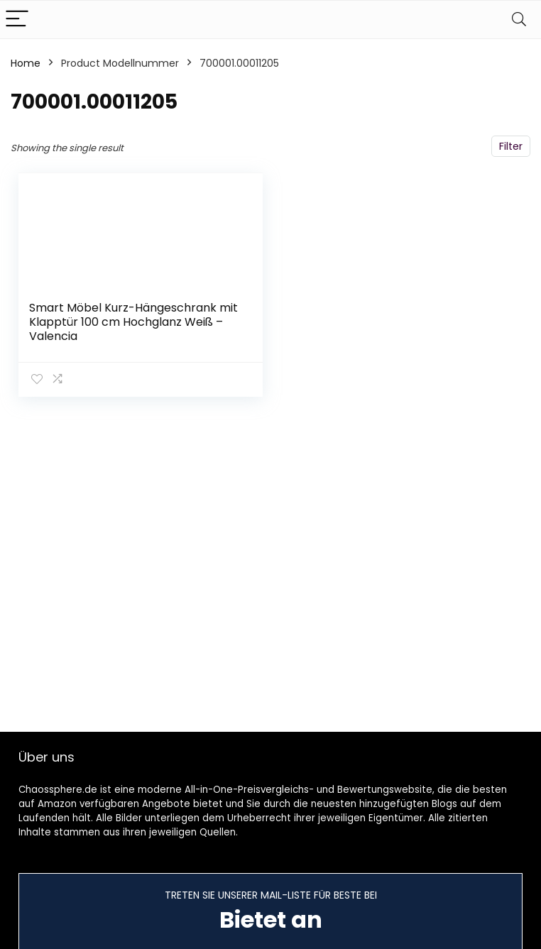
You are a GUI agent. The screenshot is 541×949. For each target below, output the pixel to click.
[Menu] (17, 19)
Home (25, 63)
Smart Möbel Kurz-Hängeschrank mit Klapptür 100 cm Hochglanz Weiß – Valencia (133, 322)
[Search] (519, 19)
